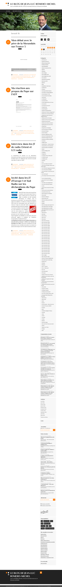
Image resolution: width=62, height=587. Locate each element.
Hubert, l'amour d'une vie (45, 540)
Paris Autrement (45, 271)
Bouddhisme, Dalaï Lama (46, 85)
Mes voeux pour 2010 (46, 228)
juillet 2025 (43, 415)
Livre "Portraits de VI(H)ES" (47, 169)
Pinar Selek (44, 286)
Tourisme (43, 317)
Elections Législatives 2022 (47, 134)
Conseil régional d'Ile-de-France (47, 102)
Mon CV (42, 537)
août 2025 (42, 413)
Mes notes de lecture (45, 220)
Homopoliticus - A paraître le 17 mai (47, 557)
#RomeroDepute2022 (46, 63)
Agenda (24, 130)
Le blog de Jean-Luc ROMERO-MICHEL (33, 4)
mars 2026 (43, 402)
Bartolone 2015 (45, 81)
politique (32, 133)
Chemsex (43, 89)
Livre (43, 162)
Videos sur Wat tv (44, 551)
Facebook (43, 140)
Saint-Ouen (44, 299)
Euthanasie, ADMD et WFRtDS (47, 139)
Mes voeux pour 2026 (46, 253)
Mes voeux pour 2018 (46, 241)
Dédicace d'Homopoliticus (46, 110)
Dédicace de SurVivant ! (46, 121)
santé (12, 134)
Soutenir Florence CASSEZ (46, 305)
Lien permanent (14, 74)
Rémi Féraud (44, 297)
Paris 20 (43, 269)
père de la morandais (27, 77)
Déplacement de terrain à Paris (47, 124)
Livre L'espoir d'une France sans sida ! (48, 176)
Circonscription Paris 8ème (46, 95)
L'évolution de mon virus (46, 191)
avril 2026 (42, 401)
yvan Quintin (43, 361)
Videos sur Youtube (44, 549)
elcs (20, 133)
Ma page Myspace (44, 546)
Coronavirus (44, 103)
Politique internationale (24, 76)
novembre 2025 (43, 409)
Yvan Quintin (43, 367)
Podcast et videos (45, 288)
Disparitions (44, 126)
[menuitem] (8, 11)
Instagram (44, 152)
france (51, 521)
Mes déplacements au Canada (47, 208)
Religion (12, 70)
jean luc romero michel (50, 528)
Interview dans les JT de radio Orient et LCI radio (23, 147)
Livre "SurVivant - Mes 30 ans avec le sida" (47, 172)
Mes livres (42, 538)
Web (43, 330)
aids (18, 133)
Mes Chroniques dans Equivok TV (48, 204)
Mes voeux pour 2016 (46, 238)
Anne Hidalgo (44, 72)
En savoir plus (49, 586)
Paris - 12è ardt (44, 266)
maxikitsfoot (43, 356)
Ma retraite (44, 195)
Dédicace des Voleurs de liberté (47, 122)
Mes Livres (44, 217)
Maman (43, 201)
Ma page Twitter (44, 552)
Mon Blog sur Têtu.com (45, 554)
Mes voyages (44, 254)
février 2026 (43, 404)
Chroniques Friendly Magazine (47, 92)
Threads (43, 312)
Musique (43, 263)
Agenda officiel (43, 534)
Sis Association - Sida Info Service (48, 304)
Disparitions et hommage (46, 127)
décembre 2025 (43, 407)
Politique (42, 528)
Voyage (43, 328)
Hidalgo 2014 (44, 142)
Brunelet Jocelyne (44, 343)
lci (18, 168)
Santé (30, 76)
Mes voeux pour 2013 (46, 233)
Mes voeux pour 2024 (46, 250)
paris (47, 525)
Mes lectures (44, 215)
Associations (44, 77)
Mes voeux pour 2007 (46, 223)
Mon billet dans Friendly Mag (47, 259)
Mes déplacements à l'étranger (47, 206)
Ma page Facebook (44, 548)
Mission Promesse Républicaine (47, 258)
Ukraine (43, 320)
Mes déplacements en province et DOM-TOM (47, 210)
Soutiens (43, 307)
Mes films (43, 214)
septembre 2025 (44, 412)
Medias (18, 76)
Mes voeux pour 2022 (46, 246)
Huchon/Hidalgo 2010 (46, 150)
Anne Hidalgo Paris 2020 (46, 76)
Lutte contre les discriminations (47, 190)
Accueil (8, 11)
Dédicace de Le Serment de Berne (48, 113)
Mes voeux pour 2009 (46, 227)
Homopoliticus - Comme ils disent (48, 144)
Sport (43, 309)
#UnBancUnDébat (45, 64)
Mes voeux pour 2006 (46, 222)
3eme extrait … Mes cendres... (47, 461)
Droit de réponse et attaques (47, 129)
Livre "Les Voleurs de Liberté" (47, 163)
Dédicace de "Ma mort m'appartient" (48, 112)
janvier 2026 (43, 405)
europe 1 (21, 234)
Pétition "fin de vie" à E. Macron (47, 274)
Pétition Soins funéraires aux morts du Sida (47, 285)
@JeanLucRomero (44, 35)
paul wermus (18, 77)
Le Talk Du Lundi (45, 157)
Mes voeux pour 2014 (46, 235)
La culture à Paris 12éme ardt (47, 155)
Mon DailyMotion (44, 545)
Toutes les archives (44, 417)
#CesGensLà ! (44, 59)
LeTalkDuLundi (44, 158)
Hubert (43, 149)
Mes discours (44, 212)
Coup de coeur (44, 107)
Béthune (43, 82)
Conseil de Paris (45, 100)
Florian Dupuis (44, 379)
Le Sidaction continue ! (45, 473)
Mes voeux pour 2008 (46, 225)
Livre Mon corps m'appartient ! (47, 182)
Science (43, 302)
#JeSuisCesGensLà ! (45, 61)
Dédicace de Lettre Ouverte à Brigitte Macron (46, 116)
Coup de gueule (26, 74)
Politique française (45, 290)
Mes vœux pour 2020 (45, 256)
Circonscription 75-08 (46, 94)
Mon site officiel (17, 11)
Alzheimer (43, 71)
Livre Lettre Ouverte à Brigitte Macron (47, 180)
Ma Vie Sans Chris (45, 198)
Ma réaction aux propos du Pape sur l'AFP (22, 91)
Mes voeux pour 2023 (46, 248)
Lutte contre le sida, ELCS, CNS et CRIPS (47, 188)
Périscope (43, 272)
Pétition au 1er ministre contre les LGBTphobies (47, 277)
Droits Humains (44, 132)
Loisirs (43, 185)
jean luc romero (46, 521)
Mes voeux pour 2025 (46, 251)
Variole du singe (45, 322)
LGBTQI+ (43, 160)
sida (16, 78)
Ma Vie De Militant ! (45, 196)
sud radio (25, 234)
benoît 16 (32, 77)
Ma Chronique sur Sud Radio (47, 193)
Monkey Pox (44, 261)
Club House (44, 97)
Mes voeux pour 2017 (46, 240)
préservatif (13, 78)
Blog (43, 84)
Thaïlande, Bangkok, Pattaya (47, 310)
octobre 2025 (43, 410)
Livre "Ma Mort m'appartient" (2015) (48, 168)
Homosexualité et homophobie (47, 147)
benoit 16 (22, 133)
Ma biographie (28, 11)
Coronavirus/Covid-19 (46, 105)
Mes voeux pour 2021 (46, 245)
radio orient (16, 168)
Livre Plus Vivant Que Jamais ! (47, 184)
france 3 (21, 77)
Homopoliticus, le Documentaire (47, 145)
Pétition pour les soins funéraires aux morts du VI (47, 282)
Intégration (44, 153)
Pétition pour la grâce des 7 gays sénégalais (47, 279)
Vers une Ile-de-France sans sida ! (48, 323)
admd (42, 523)
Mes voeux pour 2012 (46, 232)
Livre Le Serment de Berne (46, 178)
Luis (41, 373)
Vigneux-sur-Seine (45, 327)
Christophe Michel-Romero (47, 90)
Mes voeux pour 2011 (46, 230)
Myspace (43, 264)
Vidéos (43, 325)
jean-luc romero (28, 133)
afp (14, 134)
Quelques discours (44, 543)
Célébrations (44, 87)
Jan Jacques (43, 337)
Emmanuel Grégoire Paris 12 (47, 137)
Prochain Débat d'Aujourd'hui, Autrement (46, 296)
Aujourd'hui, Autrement (46, 79)
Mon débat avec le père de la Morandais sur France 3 (23, 43)
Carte (42, 420)
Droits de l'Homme (45, 131)
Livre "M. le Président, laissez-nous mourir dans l (47, 166)
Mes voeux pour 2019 (46, 243)
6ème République (45, 66)
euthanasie (43, 525)
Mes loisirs (44, 219)
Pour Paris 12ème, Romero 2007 (47, 293)
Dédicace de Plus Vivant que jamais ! (48, 119)
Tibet (43, 314)
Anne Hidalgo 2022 (45, 74)
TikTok (43, 315)
